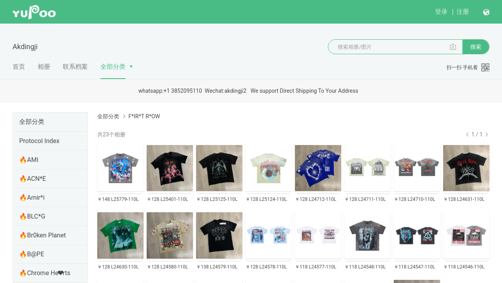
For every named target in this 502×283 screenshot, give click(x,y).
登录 (441, 11)
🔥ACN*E (32, 178)
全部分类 (113, 66)
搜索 (475, 47)
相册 (44, 66)
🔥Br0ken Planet (42, 235)
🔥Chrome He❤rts (44, 273)
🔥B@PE (31, 254)
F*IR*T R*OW (144, 116)
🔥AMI (28, 160)
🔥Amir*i (32, 197)
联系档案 (75, 66)
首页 (19, 66)
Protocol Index (39, 141)
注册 (463, 11)
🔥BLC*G (32, 216)
